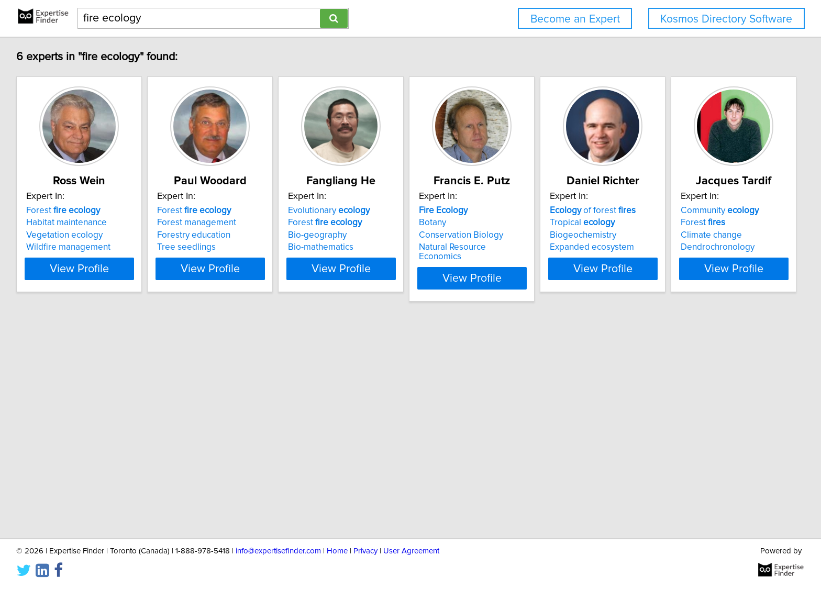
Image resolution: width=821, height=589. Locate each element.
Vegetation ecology (66, 235)
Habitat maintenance (68, 222)
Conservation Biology (541, 235)
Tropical (688, 222)
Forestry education (221, 235)
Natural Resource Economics (555, 247)
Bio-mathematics (374, 247)
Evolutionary (383, 210)
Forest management (224, 222)
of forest (699, 210)
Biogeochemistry (689, 235)
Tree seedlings (214, 247)
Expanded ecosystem (698, 247)
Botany (512, 222)
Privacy (365, 551)
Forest (65, 210)
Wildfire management (70, 247)
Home (337, 551)
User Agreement (411, 551)
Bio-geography (371, 235)
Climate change (58, 456)
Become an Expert (575, 19)
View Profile (94, 268)
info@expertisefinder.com (278, 551)
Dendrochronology (65, 468)
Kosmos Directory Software (726, 19)
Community (67, 431)
